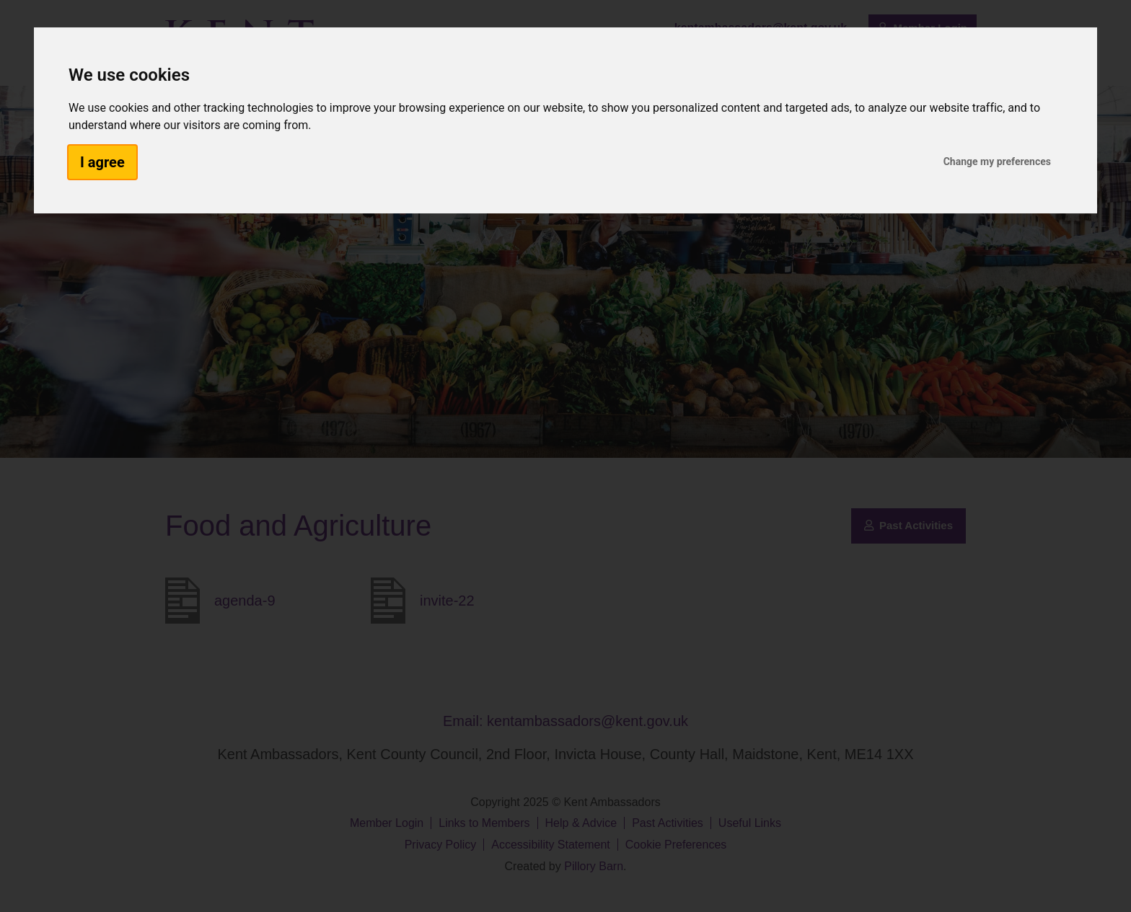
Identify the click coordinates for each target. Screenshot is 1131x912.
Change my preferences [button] (997, 161)
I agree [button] (102, 162)
